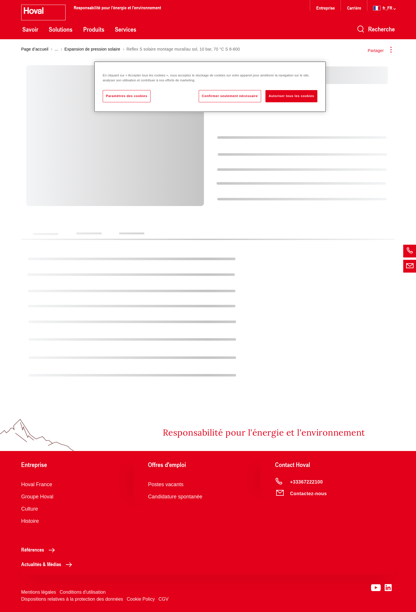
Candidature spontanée (175, 497)
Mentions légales (38, 592)
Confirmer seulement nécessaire (230, 96)
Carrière (354, 7)
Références (39, 549)
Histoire (30, 521)
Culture (29, 509)
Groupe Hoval (37, 497)
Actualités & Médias (48, 564)
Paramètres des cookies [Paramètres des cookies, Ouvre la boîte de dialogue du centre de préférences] (126, 96)
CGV (163, 599)
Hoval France (36, 484)
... (56, 49)
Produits (93, 29)
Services (125, 29)
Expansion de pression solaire (92, 49)
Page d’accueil (34, 49)
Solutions (61, 29)
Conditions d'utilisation (83, 592)
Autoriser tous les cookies (291, 96)
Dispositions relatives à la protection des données (72, 599)
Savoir (30, 29)
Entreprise (325, 7)
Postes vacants (165, 484)
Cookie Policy (141, 599)
